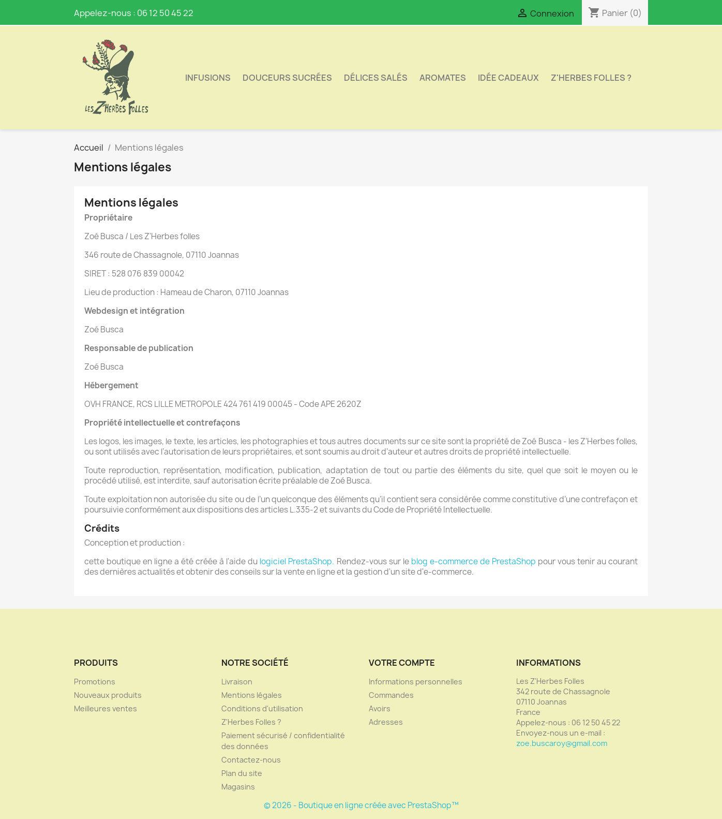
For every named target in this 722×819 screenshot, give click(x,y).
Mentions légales (251, 695)
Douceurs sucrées (287, 77)
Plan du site (241, 773)
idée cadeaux (508, 77)
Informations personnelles (415, 681)
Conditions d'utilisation (262, 708)
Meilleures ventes (105, 708)
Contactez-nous (251, 760)
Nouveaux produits (108, 695)
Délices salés (376, 77)
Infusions (208, 77)
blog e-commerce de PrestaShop (473, 561)
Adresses (386, 722)
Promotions (94, 681)
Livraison (236, 681)
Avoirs (379, 708)
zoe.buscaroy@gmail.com (561, 743)
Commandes (391, 695)
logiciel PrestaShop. (298, 561)
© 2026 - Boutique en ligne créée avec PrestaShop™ (361, 805)
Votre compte (402, 662)
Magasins (238, 787)
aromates (442, 77)
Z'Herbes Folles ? (591, 77)
